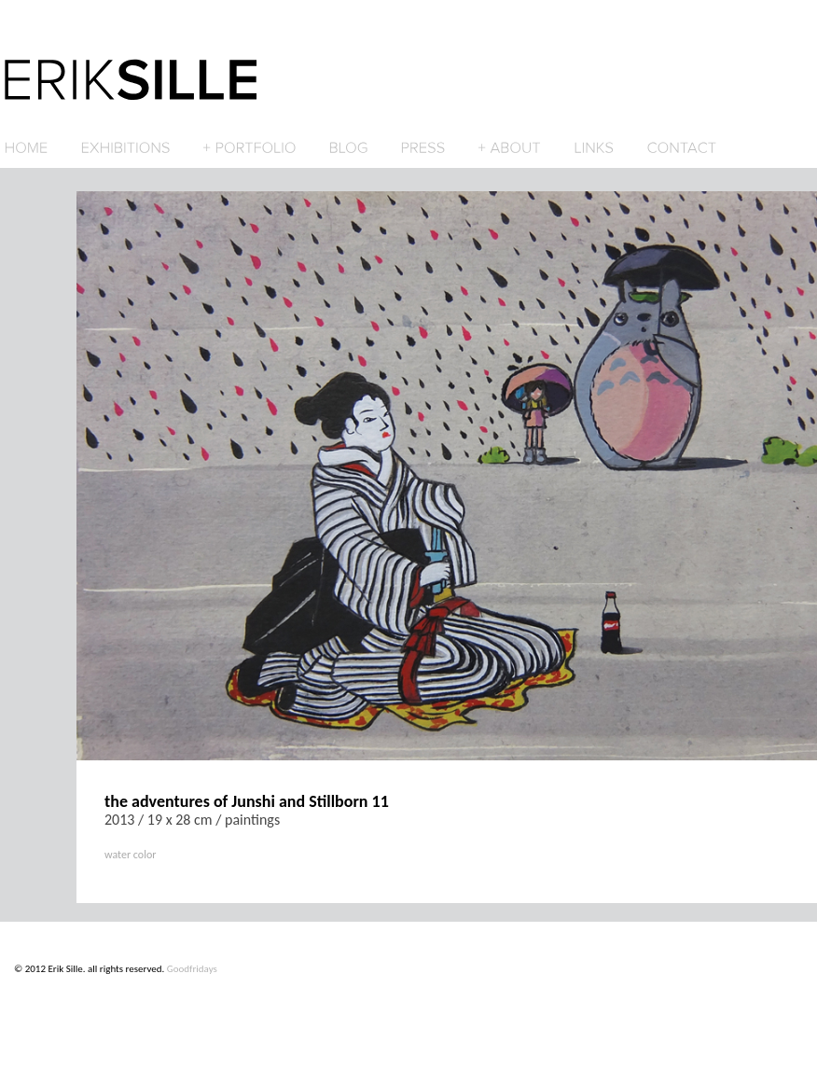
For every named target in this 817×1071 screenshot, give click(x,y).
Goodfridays (192, 969)
